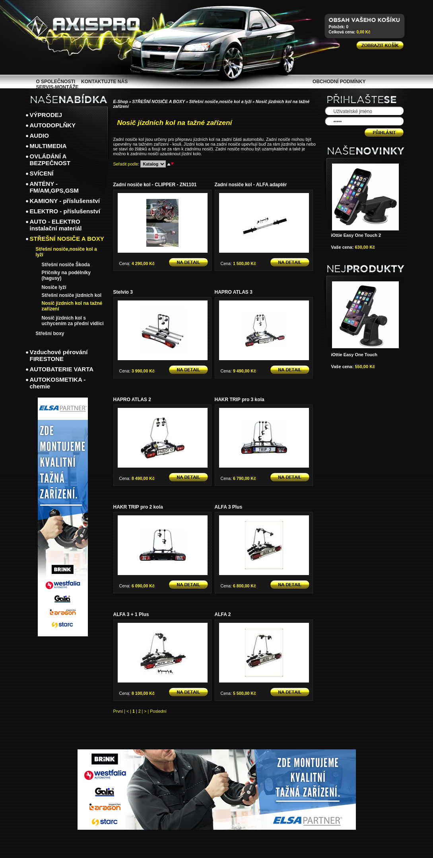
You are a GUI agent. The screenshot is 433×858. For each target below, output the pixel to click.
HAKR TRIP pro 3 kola (239, 399)
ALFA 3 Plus (229, 507)
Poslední (158, 711)
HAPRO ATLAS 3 (233, 292)
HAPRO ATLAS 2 (132, 399)
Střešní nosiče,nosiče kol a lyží (220, 101)
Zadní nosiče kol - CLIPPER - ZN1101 (155, 184)
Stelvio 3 (123, 292)
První (118, 711)
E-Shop (120, 101)
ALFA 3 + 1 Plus (131, 614)
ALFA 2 (223, 614)
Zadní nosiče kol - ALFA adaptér (251, 184)
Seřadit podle (125, 164)
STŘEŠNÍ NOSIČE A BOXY (158, 101)
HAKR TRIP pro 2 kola (138, 507)
